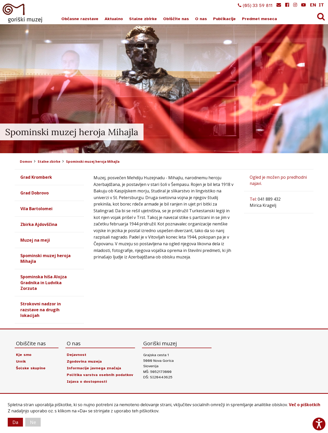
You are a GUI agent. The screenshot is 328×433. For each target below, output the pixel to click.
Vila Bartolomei (36, 208)
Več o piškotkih (304, 404)
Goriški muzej (23, 13)
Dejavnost (76, 354)
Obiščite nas (176, 18)
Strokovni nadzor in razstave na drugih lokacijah (40, 309)
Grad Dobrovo (34, 193)
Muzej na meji (35, 240)
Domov (26, 161)
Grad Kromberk (36, 177)
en (313, 5)
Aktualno (114, 18)
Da (15, 422)
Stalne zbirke (143, 18)
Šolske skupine (31, 368)
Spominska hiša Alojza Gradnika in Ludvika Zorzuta (43, 282)
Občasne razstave (79, 18)
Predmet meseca (259, 18)
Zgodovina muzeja (84, 361)
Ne (33, 422)
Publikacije (224, 18)
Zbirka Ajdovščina (38, 224)
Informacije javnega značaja (94, 368)
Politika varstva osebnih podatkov (100, 374)
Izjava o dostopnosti (87, 381)
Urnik (21, 361)
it (321, 5)
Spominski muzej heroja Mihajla (93, 161)
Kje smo (23, 354)
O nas (201, 18)
